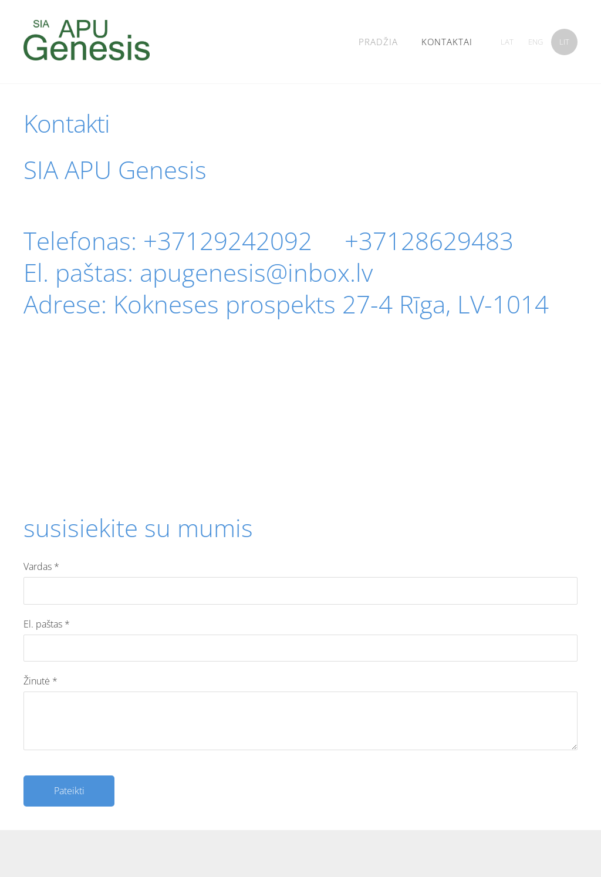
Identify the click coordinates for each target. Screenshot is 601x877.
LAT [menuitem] (507, 41)
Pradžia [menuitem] (378, 42)
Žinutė (40, 680)
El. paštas (46, 624)
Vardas (41, 566)
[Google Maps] (300, 432)
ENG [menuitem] (535, 41)
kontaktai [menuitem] (446, 42)
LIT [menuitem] (564, 41)
